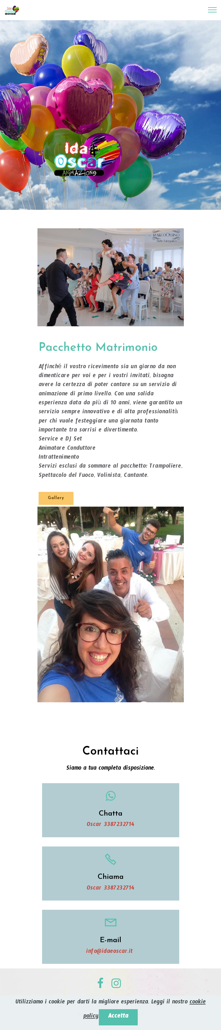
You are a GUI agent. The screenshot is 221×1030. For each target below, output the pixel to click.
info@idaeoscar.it (110, 952)
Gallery (56, 498)
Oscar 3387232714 (111, 825)
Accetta (118, 1017)
